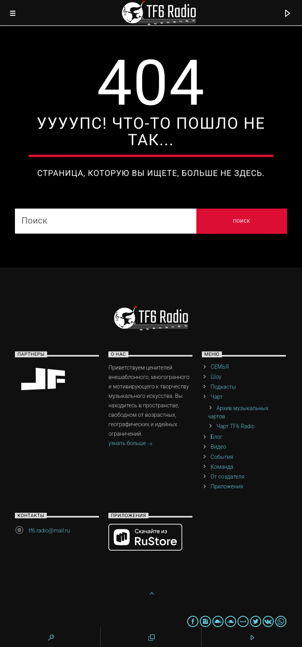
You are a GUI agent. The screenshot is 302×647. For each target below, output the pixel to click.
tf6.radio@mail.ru (49, 530)
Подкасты (223, 387)
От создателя (227, 476)
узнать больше (130, 444)
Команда (221, 467)
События (221, 457)
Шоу (215, 376)
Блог (216, 437)
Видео (218, 447)
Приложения (226, 486)
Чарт (216, 397)
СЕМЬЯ (219, 367)
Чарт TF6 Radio (235, 426)
